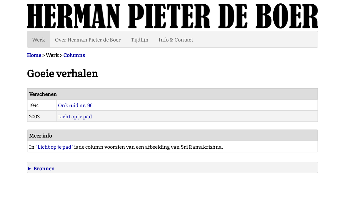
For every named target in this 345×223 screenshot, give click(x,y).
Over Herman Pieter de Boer (88, 39)
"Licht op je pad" (54, 146)
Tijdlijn (140, 39)
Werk (38, 39)
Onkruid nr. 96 (75, 105)
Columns (74, 55)
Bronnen (44, 168)
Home (34, 55)
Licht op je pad (75, 116)
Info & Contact (175, 39)
